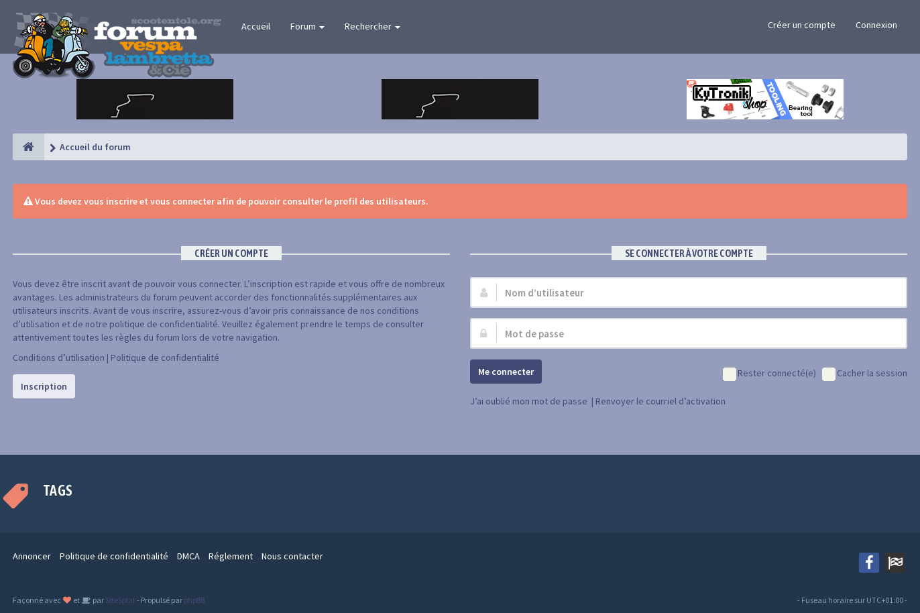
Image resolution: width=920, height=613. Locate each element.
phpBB (194, 600)
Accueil (255, 26)
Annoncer (32, 556)
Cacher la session (864, 374)
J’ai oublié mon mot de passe (528, 401)
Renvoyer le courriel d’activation (660, 401)
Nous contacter (292, 556)
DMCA (188, 556)
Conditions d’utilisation (59, 357)
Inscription (44, 386)
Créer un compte (802, 25)
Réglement (231, 556)
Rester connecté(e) (769, 374)
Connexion (876, 25)
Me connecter (506, 372)
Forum (307, 26)
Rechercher (372, 26)
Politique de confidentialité (165, 357)
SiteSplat (119, 600)
